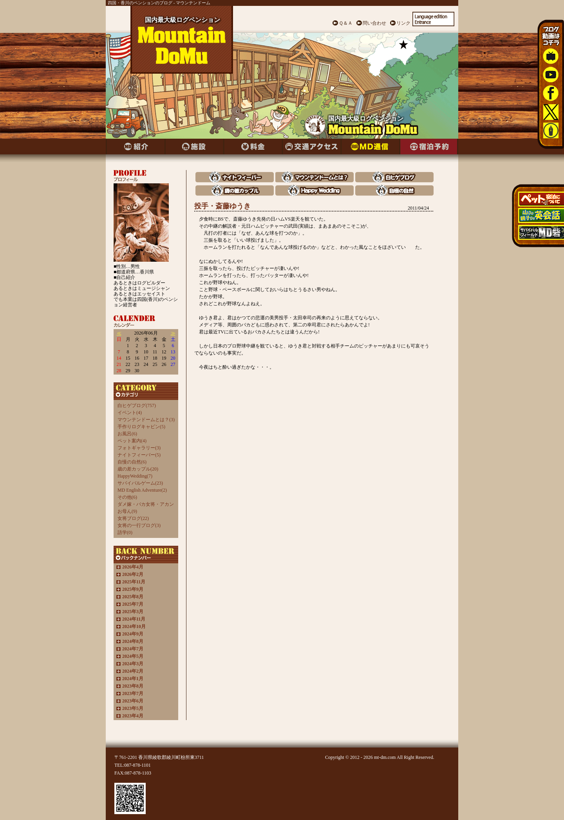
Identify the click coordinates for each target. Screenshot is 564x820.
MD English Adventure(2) (142, 490)
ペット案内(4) (132, 440)
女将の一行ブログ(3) (139, 525)
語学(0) (125, 532)
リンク (403, 23)
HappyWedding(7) (135, 476)
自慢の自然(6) (132, 462)
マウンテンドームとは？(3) (146, 419)
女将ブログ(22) (133, 518)
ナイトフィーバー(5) (139, 455)
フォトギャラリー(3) (139, 448)
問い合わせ (374, 23)
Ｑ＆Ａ (345, 23)
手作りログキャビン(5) (141, 426)
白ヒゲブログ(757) (137, 405)
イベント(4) (130, 412)
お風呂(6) (127, 433)
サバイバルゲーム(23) (140, 483)
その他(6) (127, 497)
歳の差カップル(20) (138, 469)
